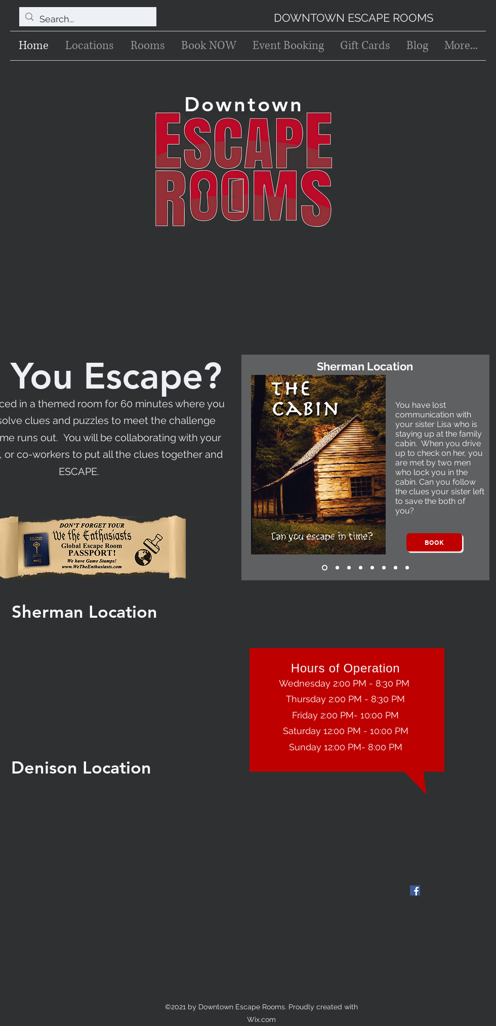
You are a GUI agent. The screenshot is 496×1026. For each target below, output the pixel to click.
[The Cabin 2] (337, 568)
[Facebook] (415, 890)
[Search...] (87, 19)
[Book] (434, 542)
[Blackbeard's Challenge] (360, 568)
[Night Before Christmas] (372, 568)
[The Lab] (384, 568)
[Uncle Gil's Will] (349, 568)
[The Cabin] (324, 568)
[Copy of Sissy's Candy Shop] (407, 568)
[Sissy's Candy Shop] (395, 568)
